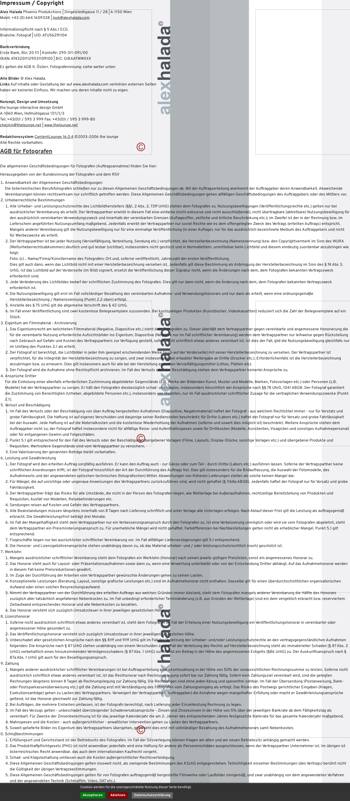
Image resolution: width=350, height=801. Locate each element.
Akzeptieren (93, 795)
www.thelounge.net (61, 125)
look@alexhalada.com (71, 18)
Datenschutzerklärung (152, 795)
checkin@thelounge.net (20, 125)
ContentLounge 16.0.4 (54, 137)
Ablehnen (117, 795)
